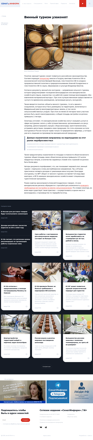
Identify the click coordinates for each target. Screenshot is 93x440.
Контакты (72, 3)
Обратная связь (72, 416)
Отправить (25, 420)
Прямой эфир (54, 3)
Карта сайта (46, 435)
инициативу (44, 78)
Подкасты (64, 3)
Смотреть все (46, 366)
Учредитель (70, 414)
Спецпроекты (38, 3)
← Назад (3, 16)
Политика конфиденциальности (50, 420)
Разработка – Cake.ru (85, 435)
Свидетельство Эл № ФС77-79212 (49, 414)
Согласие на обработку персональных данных (16, 424)
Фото (46, 3)
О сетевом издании (46, 416)
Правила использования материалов (51, 422)
